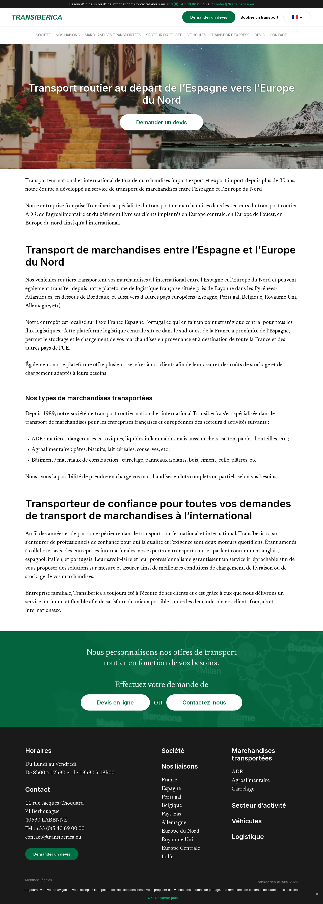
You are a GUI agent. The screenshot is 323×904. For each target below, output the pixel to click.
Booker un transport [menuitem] (259, 17)
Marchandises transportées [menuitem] (113, 35)
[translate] (297, 17)
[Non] (316, 893)
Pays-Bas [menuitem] (171, 814)
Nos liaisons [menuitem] (68, 35)
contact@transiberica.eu (234, 4)
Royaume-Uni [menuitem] (177, 840)
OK (150, 898)
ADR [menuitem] (237, 772)
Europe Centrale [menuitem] (181, 848)
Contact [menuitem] (278, 35)
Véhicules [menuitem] (196, 35)
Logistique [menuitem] (248, 836)
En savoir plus (166, 898)
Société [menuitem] (43, 35)
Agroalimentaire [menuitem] (251, 780)
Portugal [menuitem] (171, 797)
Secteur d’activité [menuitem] (164, 35)
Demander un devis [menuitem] (208, 17)
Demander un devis (161, 122)
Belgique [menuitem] (172, 805)
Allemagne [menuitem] (174, 823)
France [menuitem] (169, 780)
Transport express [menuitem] (230, 35)
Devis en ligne (115, 702)
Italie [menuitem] (167, 857)
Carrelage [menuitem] (243, 789)
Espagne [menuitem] (171, 789)
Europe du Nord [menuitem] (180, 831)
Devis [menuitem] (260, 35)
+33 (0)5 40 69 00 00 (184, 4)
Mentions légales (38, 880)
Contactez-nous (204, 702)
